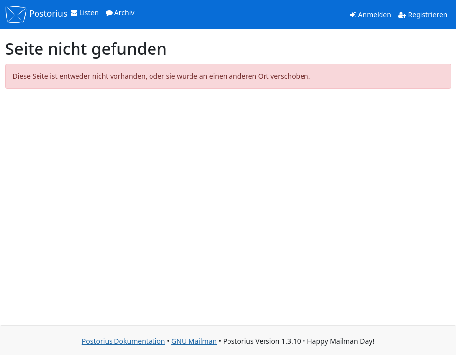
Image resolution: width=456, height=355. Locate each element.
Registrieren (423, 14)
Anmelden (370, 14)
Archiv (120, 12)
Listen (85, 12)
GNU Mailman (194, 341)
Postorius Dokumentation (123, 341)
